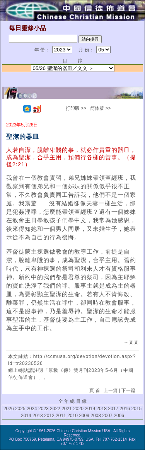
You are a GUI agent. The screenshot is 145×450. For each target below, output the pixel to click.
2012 (49, 415)
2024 (32, 408)
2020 (78, 408)
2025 (20, 408)
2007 (107, 415)
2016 (124, 408)
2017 (113, 408)
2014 (26, 415)
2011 (61, 415)
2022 (55, 408)
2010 (72, 415)
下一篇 (128, 390)
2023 (43, 408)
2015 (136, 408)
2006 (119, 415)
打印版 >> (76, 108)
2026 (8, 408)
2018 (101, 408)
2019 (90, 408)
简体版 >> (100, 108)
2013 (37, 415)
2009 (84, 415)
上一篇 (111, 390)
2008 (95, 415)
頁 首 (94, 390)
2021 (66, 408)
